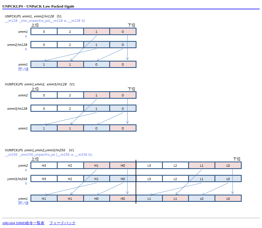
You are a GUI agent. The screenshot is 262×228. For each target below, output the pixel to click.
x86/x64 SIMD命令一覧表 (23, 223)
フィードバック (62, 223)
